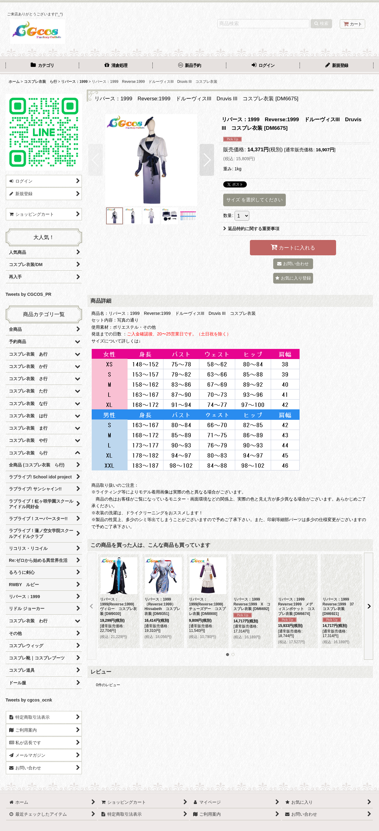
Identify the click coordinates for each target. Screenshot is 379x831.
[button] (95, 160)
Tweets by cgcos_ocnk (29, 700)
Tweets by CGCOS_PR (28, 294)
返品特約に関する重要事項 (251, 228)
